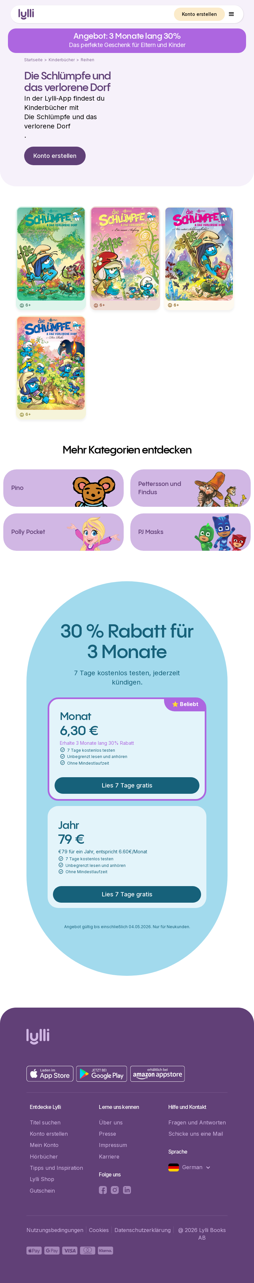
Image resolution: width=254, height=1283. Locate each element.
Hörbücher (44, 1156)
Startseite (33, 59)
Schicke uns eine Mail (195, 1133)
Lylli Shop (42, 1179)
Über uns (111, 1122)
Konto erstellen (199, 14)
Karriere (109, 1156)
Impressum (113, 1145)
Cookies (99, 1230)
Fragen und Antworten (197, 1122)
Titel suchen (45, 1122)
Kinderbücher (62, 59)
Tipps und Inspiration (56, 1167)
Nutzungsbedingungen (54, 1230)
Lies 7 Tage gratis (127, 785)
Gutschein (42, 1190)
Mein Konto (44, 1145)
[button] (231, 14)
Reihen (87, 59)
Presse (107, 1133)
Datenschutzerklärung (142, 1230)
